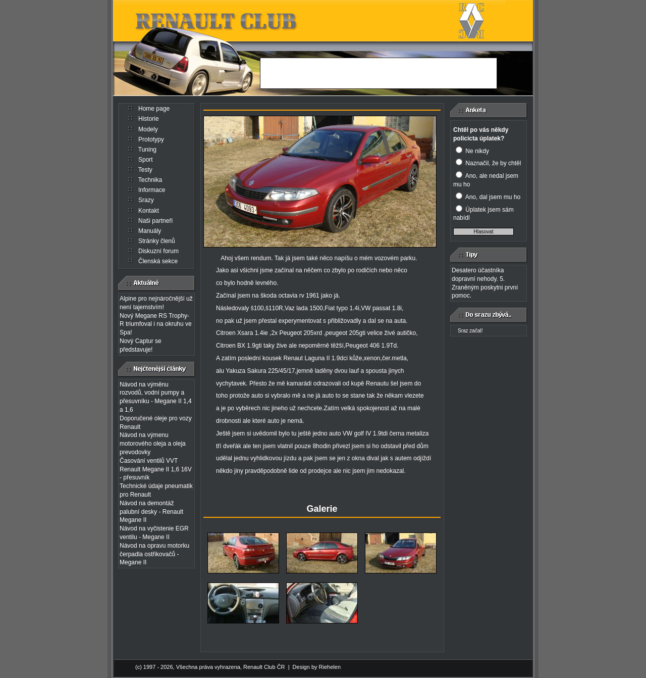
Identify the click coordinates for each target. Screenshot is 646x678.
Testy (145, 169)
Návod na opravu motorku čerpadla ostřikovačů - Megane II (154, 554)
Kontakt (148, 210)
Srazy (146, 200)
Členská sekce (158, 261)
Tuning (147, 149)
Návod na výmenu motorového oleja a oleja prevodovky (153, 443)
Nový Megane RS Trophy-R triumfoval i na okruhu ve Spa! (156, 324)
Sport (145, 159)
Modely (148, 129)
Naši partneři (155, 220)
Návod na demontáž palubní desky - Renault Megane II (151, 512)
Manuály (149, 230)
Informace (151, 189)
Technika (150, 179)
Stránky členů (156, 241)
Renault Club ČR (264, 667)
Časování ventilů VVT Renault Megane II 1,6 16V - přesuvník (156, 469)
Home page (154, 108)
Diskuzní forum (158, 251)
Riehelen (330, 667)
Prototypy (151, 139)
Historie (148, 118)
